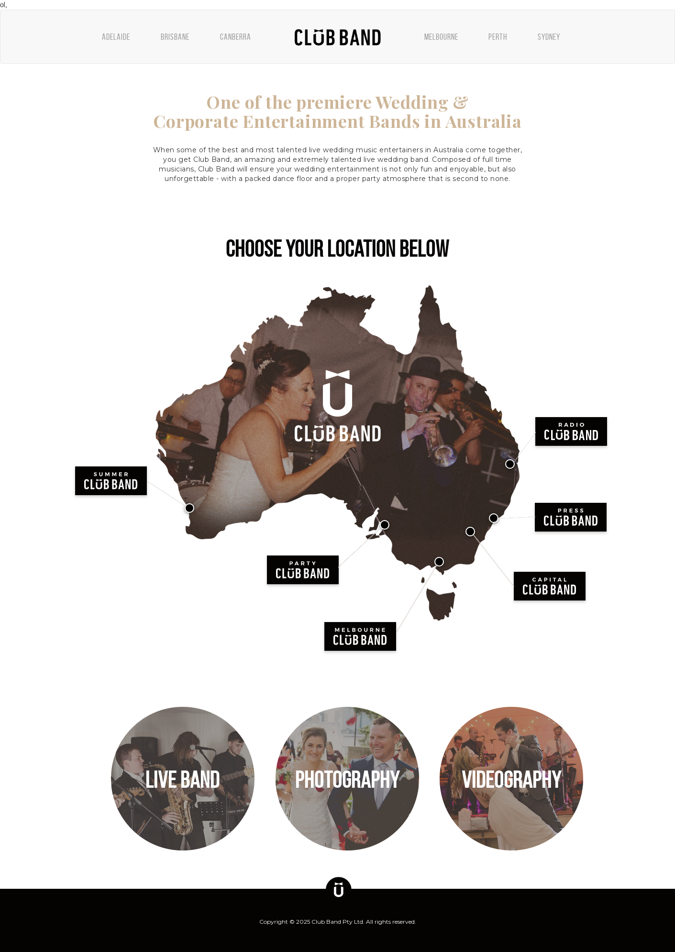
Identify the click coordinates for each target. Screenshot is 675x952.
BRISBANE (175, 37)
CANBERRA (235, 37)
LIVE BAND (182, 780)
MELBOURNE (441, 37)
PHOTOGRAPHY (347, 780)
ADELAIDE (116, 37)
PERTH (497, 37)
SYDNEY (549, 37)
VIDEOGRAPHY (511, 780)
